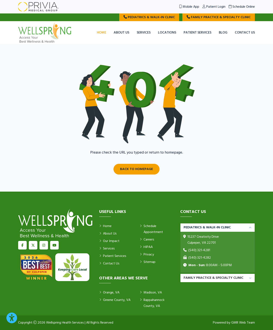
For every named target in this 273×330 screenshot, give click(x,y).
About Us (121, 32)
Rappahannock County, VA (152, 303)
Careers (147, 239)
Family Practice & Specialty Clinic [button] (213, 278)
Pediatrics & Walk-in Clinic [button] (207, 227)
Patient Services (197, 32)
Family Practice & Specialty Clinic (219, 17)
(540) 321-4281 (199, 250)
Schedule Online (242, 6)
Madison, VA (151, 292)
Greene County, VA (115, 300)
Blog (223, 32)
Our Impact (109, 241)
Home (101, 32)
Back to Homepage (136, 169)
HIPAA (146, 247)
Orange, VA (109, 292)
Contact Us (245, 32)
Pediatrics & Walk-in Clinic (149, 17)
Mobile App (189, 6)
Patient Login (213, 6)
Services (144, 32)
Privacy (147, 254)
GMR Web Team (243, 323)
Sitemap (147, 262)
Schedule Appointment (151, 229)
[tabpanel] (217, 248)
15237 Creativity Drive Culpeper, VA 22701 (203, 240)
